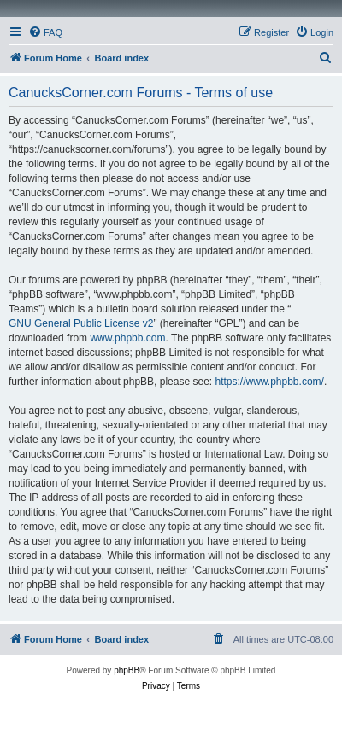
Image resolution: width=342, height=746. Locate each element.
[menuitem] (45, 32)
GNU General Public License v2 (81, 323)
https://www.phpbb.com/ (269, 382)
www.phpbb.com (127, 338)
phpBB (126, 670)
